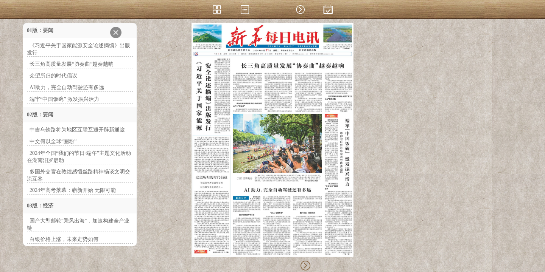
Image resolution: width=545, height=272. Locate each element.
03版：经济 (40, 206)
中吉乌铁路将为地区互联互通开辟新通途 (77, 130)
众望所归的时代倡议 (53, 76)
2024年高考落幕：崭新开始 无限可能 (73, 190)
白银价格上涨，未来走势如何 (64, 239)
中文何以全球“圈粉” (53, 141)
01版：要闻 (40, 30)
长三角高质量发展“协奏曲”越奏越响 (72, 64)
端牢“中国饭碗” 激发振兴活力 (64, 99)
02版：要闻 (40, 114)
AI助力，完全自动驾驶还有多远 (67, 87)
